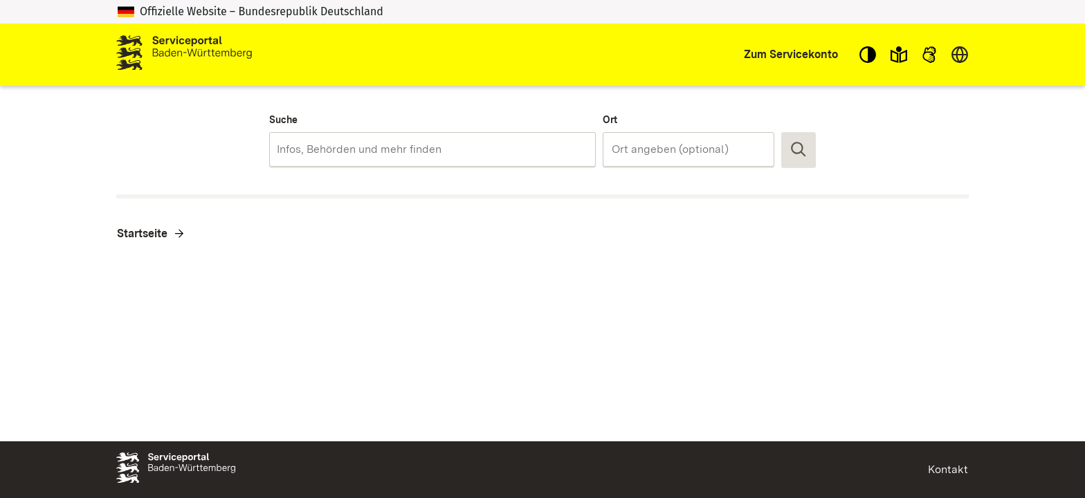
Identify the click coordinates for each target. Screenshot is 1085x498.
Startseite (142, 233)
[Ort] (688, 149)
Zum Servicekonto (791, 54)
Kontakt (948, 469)
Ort (610, 119)
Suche (283, 119)
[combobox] (432, 149)
